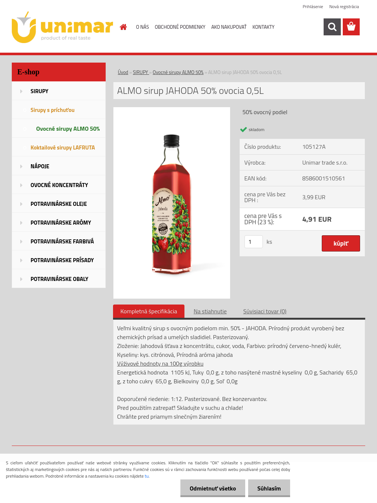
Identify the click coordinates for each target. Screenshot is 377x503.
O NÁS (142, 27)
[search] (332, 26)
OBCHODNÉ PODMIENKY (180, 27)
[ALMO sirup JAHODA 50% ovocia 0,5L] (171, 110)
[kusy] (253, 241)
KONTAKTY (264, 27)
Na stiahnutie (210, 311)
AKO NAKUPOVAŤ (229, 27)
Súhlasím (269, 488)
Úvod (123, 72)
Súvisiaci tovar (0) (264, 311)
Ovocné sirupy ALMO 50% (178, 72)
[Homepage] (122, 26)
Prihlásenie (313, 6)
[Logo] (62, 27)
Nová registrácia (344, 6)
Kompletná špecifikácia (148, 311)
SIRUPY (141, 72)
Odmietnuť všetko (213, 488)
